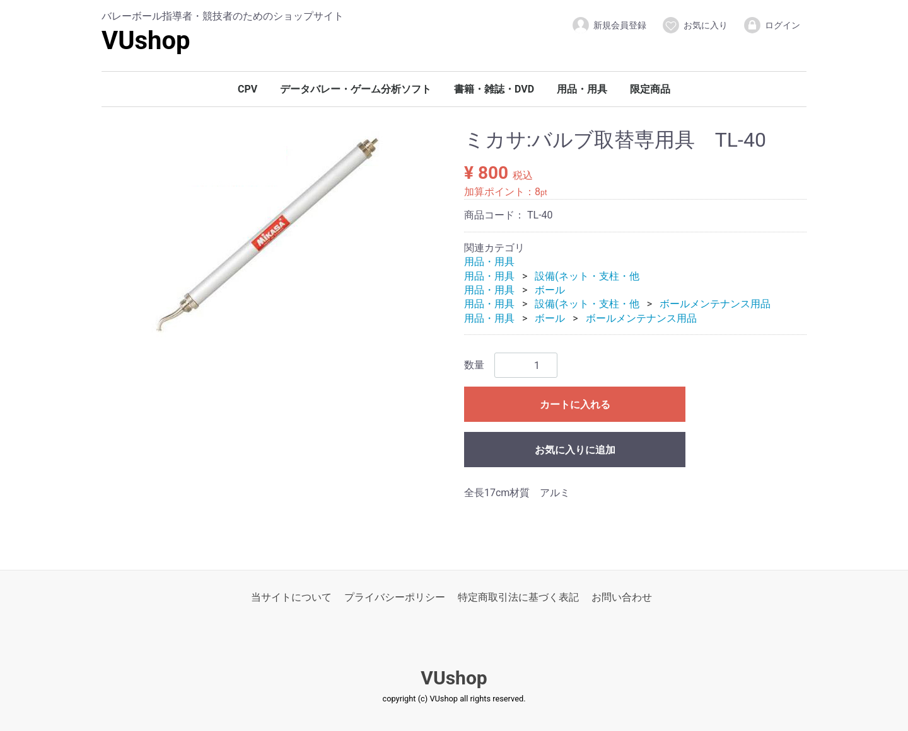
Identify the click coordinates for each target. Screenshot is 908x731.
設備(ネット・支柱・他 (587, 276)
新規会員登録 (608, 25)
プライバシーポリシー (394, 597)
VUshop (146, 40)
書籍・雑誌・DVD (494, 89)
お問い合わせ (621, 597)
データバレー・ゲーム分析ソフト (355, 89)
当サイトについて (291, 597)
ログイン (771, 25)
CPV (247, 89)
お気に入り (694, 25)
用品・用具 (582, 89)
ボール (550, 290)
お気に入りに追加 (575, 450)
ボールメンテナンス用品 (715, 304)
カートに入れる (575, 405)
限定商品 (650, 89)
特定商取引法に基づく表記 (518, 597)
